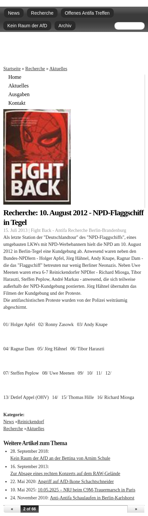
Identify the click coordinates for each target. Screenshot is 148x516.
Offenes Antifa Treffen (87, 13)
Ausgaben (19, 94)
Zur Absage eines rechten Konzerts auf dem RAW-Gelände (65, 473)
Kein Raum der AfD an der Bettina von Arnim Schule (60, 458)
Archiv (65, 25)
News (14, 13)
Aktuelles (58, 68)
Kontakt (17, 103)
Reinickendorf (30, 421)
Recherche (42, 13)
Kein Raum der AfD (27, 25)
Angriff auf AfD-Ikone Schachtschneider (76, 481)
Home (14, 77)
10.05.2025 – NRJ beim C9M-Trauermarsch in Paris (86, 489)
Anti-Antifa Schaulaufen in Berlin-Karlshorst (92, 497)
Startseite (12, 68)
